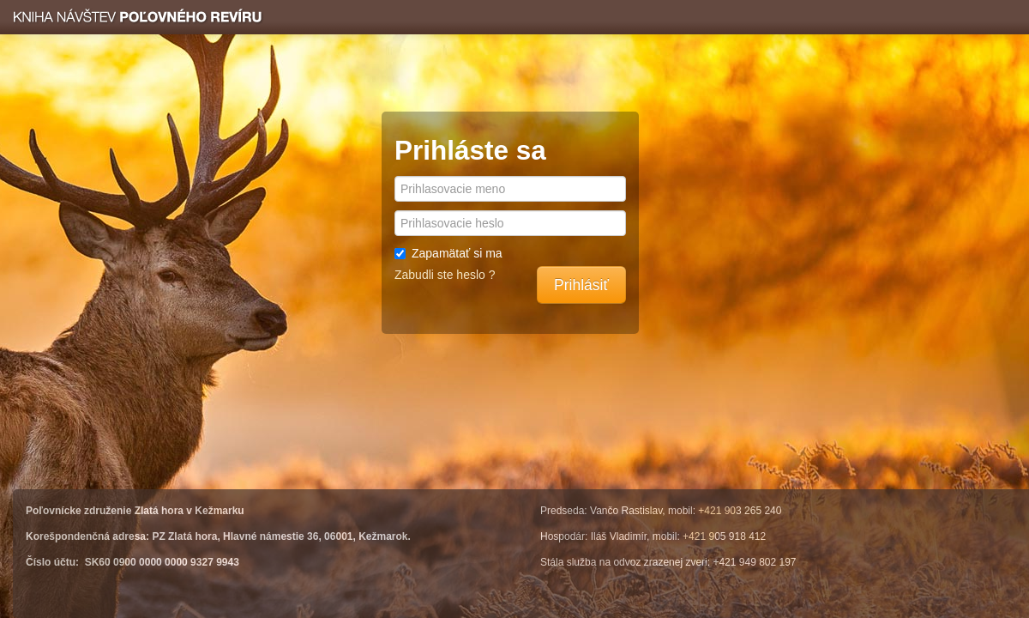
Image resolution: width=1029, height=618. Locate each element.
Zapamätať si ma (448, 253)
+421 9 (698, 536)
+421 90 (717, 511)
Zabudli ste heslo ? (445, 275)
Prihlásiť (581, 285)
